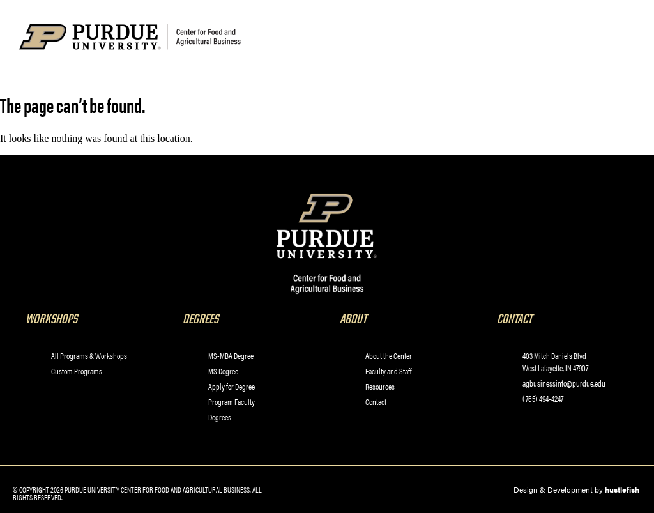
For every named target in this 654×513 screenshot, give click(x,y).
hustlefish (622, 489)
